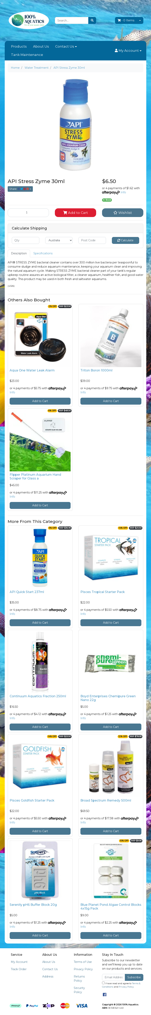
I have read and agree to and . (121, 985)
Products (19, 46)
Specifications (42, 253)
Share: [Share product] (19, 188)
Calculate (125, 240)
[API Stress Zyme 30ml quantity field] (28, 212)
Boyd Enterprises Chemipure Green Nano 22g (108, 698)
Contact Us (64, 46)
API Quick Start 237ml (27, 592)
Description (19, 253)
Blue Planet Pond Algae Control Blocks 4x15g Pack (110, 906)
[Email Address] (113, 977)
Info (123, 192)
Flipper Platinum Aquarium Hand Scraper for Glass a (35, 476)
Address (47, 976)
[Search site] (92, 20)
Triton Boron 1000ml (96, 370)
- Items (126, 20)
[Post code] (92, 240)
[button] (128, 51)
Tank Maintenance (27, 55)
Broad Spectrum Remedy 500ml (105, 800)
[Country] (59, 240)
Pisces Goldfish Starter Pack (32, 800)
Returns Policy (79, 978)
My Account (19, 962)
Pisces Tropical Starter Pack (102, 592)
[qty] (25, 240)
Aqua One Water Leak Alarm (32, 370)
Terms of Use (83, 962)
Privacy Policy (83, 969)
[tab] (19, 253)
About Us (41, 46)
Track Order (19, 969)
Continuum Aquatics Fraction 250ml (38, 696)
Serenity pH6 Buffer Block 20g (33, 905)
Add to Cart (75, 213)
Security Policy (79, 990)
